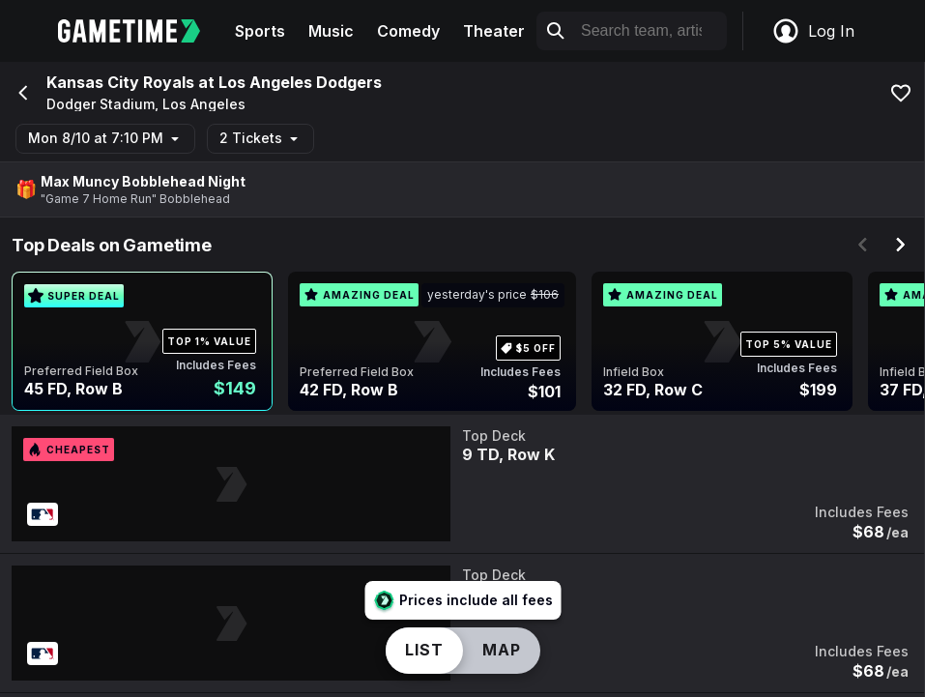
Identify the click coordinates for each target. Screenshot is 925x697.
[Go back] (21, 92)
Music (331, 31)
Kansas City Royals (120, 82)
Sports (260, 31)
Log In (812, 30)
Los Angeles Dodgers (300, 82)
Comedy (408, 31)
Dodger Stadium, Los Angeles (146, 104)
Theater (494, 31)
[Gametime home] (140, 31)
